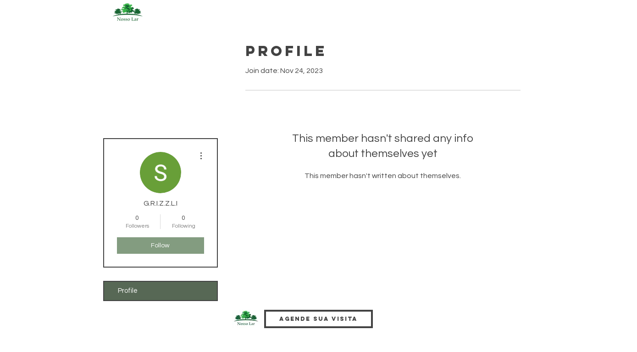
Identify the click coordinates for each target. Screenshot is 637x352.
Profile (128, 290)
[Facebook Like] (407, 326)
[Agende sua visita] (318, 319)
